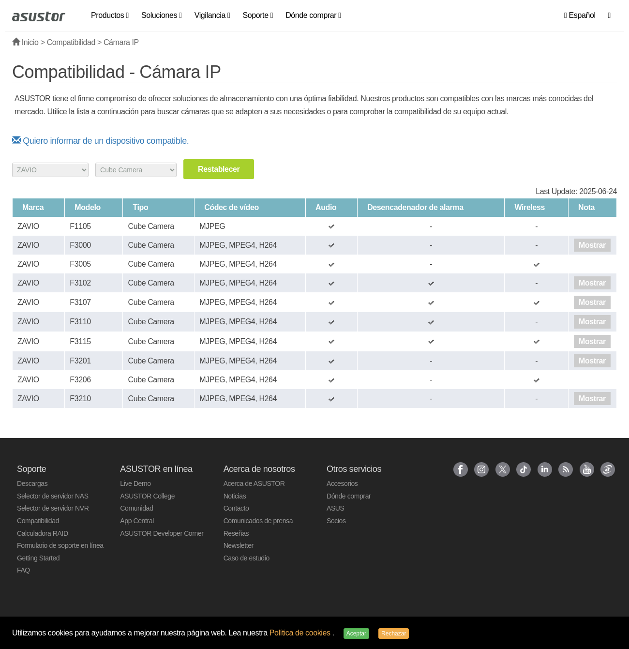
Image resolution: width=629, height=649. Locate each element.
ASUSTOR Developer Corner (161, 533)
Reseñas (236, 533)
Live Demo (135, 483)
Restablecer (219, 169)
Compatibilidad (71, 42)
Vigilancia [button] (212, 15)
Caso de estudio (247, 558)
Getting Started (38, 558)
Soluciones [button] (161, 15)
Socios (336, 521)
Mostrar (592, 245)
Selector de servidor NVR (53, 508)
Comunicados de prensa (258, 521)
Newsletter (239, 545)
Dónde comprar (349, 496)
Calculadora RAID (42, 533)
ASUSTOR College (147, 496)
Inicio (25, 42)
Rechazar (393, 633)
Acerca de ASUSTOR (254, 483)
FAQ (23, 570)
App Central (137, 521)
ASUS (335, 508)
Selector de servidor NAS (53, 496)
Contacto (236, 508)
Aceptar (356, 633)
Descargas (32, 483)
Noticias (235, 496)
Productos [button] (110, 15)
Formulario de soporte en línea (60, 545)
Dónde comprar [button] (313, 15)
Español (580, 15)
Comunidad (136, 508)
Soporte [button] (257, 15)
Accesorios (342, 483)
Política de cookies (301, 633)
